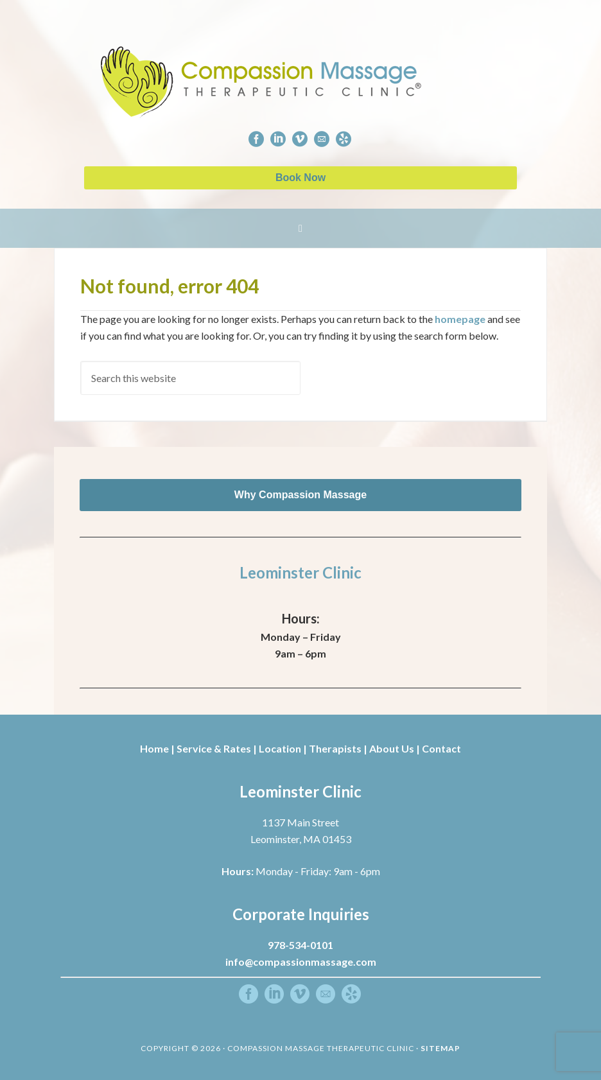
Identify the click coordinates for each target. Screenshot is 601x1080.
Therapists (335, 748)
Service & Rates (214, 748)
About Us (391, 748)
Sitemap (440, 1048)
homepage (460, 319)
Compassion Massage (313, 66)
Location (280, 748)
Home (154, 748)
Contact (441, 748)
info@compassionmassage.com (300, 961)
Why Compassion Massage (300, 494)
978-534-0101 (300, 945)
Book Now (300, 177)
